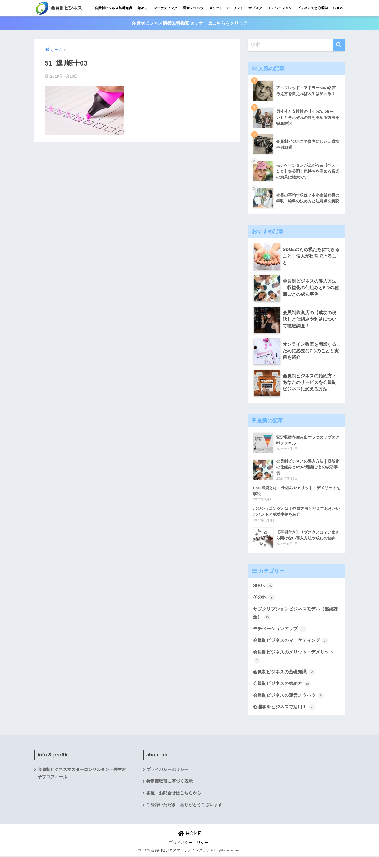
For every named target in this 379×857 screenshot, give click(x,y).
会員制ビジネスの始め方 (282, 684)
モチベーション (280, 8)
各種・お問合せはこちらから (173, 794)
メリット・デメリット (226, 8)
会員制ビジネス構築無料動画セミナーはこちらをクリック (189, 23)
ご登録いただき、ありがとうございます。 (186, 806)
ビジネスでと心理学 (312, 8)
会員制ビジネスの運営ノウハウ (288, 696)
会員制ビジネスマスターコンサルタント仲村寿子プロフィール (82, 774)
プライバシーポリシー (167, 770)
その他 (264, 598)
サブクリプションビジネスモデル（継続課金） (295, 614)
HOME (189, 834)
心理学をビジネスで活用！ (284, 708)
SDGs (338, 8)
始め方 (143, 8)
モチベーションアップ (279, 629)
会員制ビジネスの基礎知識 (284, 673)
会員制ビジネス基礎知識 (113, 8)
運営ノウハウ (193, 8)
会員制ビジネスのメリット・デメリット (293, 657)
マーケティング (165, 8)
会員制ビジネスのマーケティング (290, 641)
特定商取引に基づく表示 (169, 782)
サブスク (255, 8)
